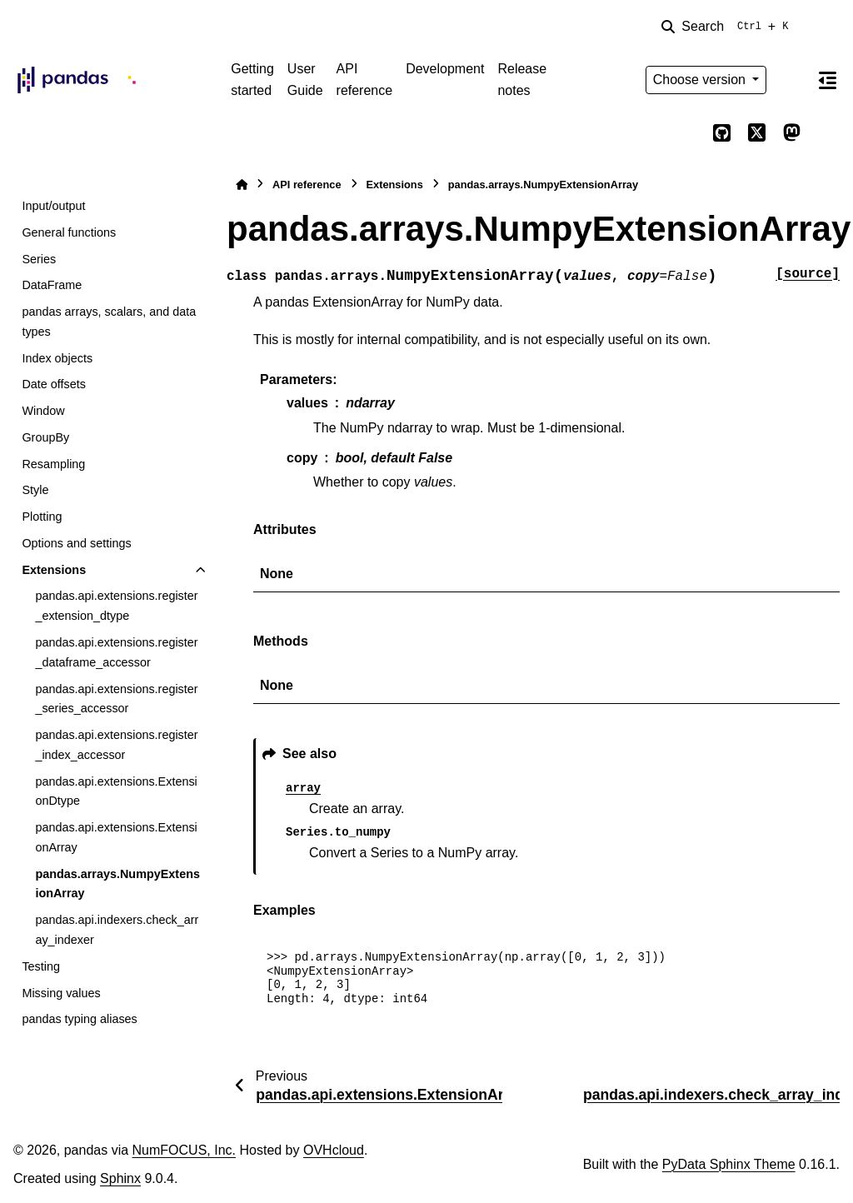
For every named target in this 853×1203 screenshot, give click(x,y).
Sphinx (120, 1178)
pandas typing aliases (79, 1019)
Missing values (61, 993)
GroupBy (45, 437)
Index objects (57, 358)
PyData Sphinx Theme (729, 1164)
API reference (365, 79)
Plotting (42, 516)
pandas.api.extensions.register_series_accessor (116, 699)
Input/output (53, 205)
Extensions (54, 570)
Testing (41, 966)
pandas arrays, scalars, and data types (109, 321)
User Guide (305, 79)
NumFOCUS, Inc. (184, 1150)
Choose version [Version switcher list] (701, 79)
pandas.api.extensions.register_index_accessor (116, 744)
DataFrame (52, 285)
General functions (69, 232)
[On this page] (827, 80)
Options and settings (76, 543)
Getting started (252, 79)
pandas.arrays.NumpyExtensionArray (117, 884)
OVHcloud (333, 1150)
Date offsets (54, 384)
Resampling (53, 464)
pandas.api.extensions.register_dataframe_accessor (116, 652)
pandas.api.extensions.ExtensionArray (116, 837)
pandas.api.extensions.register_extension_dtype (116, 605)
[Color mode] (791, 80)
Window (43, 410)
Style (35, 490)
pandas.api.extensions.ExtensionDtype (116, 791)
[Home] (241, 184)
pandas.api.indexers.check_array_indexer (116, 929)
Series (39, 259)
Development (445, 69)
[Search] (728, 26)
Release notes (521, 79)
